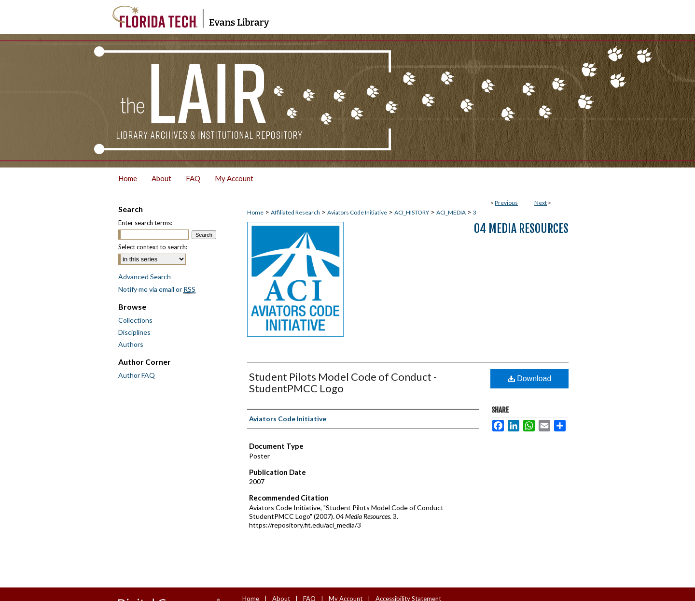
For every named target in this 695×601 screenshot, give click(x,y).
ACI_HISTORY (411, 212)
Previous (506, 202)
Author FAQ (136, 375)
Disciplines (134, 332)
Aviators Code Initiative (357, 212)
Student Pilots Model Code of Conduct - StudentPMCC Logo (343, 382)
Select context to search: (152, 247)
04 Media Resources (521, 228)
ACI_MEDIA (451, 212)
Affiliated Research (295, 212)
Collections (135, 320)
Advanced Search (144, 276)
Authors (130, 344)
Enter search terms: (145, 223)
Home (255, 212)
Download (530, 378)
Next (540, 202)
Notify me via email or (156, 289)
